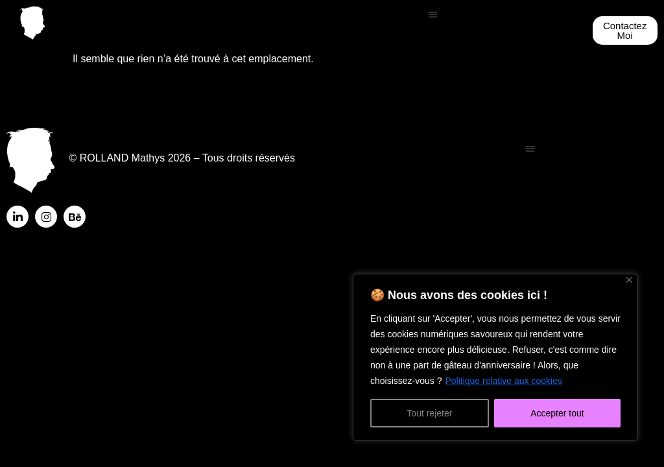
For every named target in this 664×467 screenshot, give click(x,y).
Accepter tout (557, 413)
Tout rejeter (429, 413)
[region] (495, 357)
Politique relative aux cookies (503, 381)
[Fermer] (629, 280)
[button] (432, 13)
